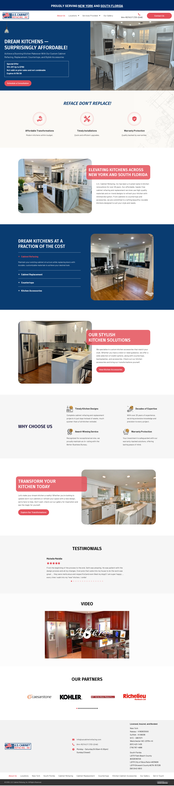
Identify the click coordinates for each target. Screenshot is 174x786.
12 (95, 581)
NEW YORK (85, 6)
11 (93, 581)
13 (98, 581)
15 (102, 581)
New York (36, 776)
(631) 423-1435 (136, 744)
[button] (49, 256)
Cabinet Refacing (65, 776)
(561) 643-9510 (136, 768)
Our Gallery (145, 776)
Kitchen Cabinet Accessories (124, 776)
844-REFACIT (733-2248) (87, 744)
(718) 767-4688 (136, 747)
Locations (24, 776)
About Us (13, 776)
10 (91, 581)
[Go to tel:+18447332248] (129, 15)
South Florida (49, 776)
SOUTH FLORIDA (112, 6)
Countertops (103, 776)
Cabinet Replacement (85, 776)
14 (100, 581)
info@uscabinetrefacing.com (89, 739)
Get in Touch (158, 776)
